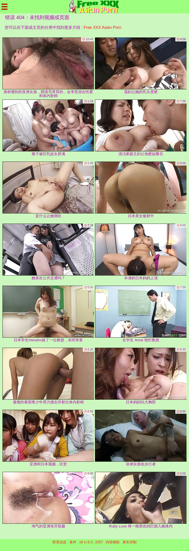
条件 (72, 542)
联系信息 (59, 542)
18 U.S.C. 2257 (91, 542)
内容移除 (113, 542)
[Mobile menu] (4, 7)
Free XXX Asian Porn (102, 27)
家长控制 (130, 542)
